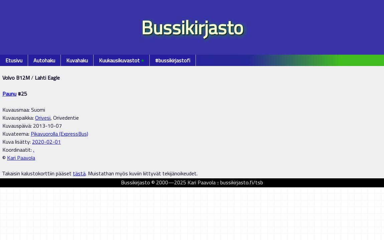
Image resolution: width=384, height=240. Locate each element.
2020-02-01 (46, 142)
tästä (79, 173)
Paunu (9, 94)
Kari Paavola (21, 158)
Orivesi (42, 118)
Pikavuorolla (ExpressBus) (59, 134)
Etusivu (13, 60)
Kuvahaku (77, 60)
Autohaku (44, 60)
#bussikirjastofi (172, 60)
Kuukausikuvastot (121, 60)
